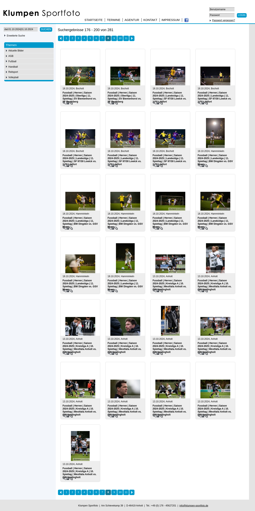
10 (120, 38)
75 (231, 30)
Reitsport (13, 72)
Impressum (171, 20)
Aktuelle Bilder (16, 50)
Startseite (93, 20)
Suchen (46, 29)
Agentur (132, 20)
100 (238, 30)
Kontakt (150, 20)
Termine (113, 20)
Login (241, 15)
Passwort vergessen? (223, 20)
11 (126, 38)
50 (226, 30)
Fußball (12, 61)
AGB (10, 56)
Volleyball (13, 77)
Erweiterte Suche (16, 35)
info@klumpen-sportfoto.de (193, 505)
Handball (13, 66)
